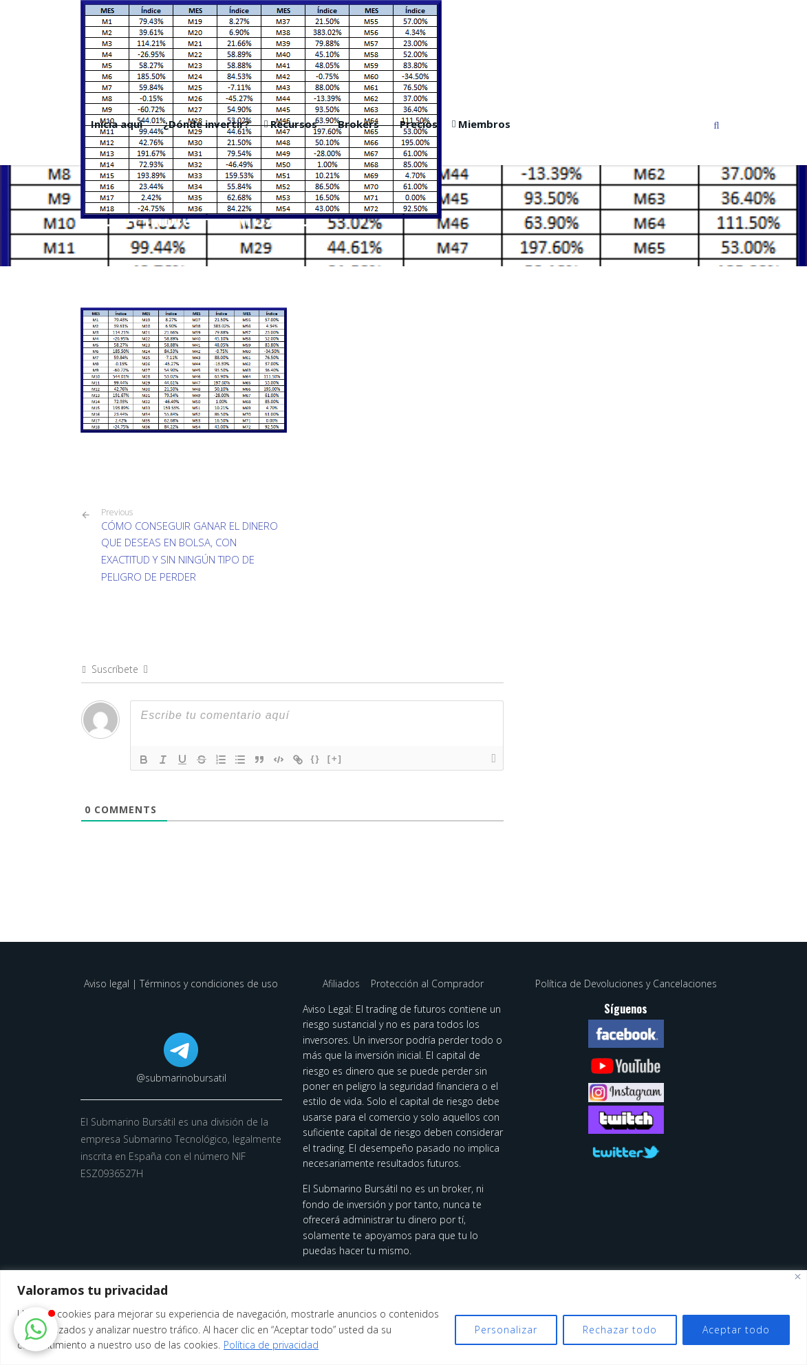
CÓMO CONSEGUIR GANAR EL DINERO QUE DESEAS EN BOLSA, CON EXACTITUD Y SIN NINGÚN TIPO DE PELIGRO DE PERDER (191, 545)
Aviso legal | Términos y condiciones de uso (181, 983)
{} (316, 758)
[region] (403, 1317)
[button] (36, 1329)
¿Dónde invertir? (206, 124)
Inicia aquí (116, 124)
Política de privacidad (271, 1344)
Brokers (358, 124)
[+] (335, 758)
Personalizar (506, 1329)
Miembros (484, 124)
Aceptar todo (736, 1329)
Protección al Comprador (427, 983)
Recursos (293, 124)
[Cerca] (798, 1276)
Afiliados (343, 983)
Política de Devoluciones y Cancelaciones (626, 983)
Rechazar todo (620, 1329)
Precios (419, 124)
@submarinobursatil (181, 1077)
